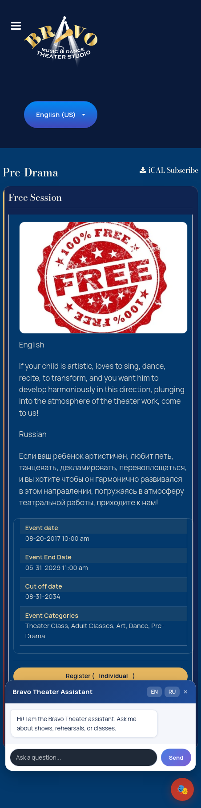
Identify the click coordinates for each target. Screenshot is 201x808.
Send (176, 757)
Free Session (35, 197)
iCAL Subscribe (169, 170)
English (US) (56, 114)
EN (154, 691)
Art (121, 625)
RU (172, 691)
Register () (100, 676)
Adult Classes (92, 625)
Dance (138, 625)
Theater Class (46, 625)
